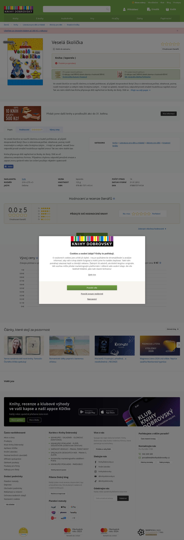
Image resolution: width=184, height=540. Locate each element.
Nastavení (92, 299)
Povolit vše (92, 287)
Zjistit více (92, 275)
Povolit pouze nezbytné (92, 294)
